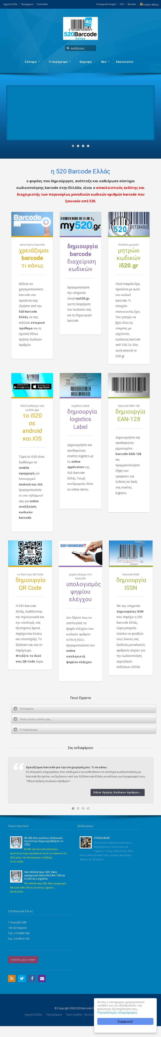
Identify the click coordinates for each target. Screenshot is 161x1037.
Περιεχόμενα (27, 4)
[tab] (83, 708)
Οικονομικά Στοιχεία (106, 4)
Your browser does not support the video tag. (37, 101)
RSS (122, 4)
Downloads (42, 4)
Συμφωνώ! (125, 1021)
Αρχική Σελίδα (10, 4)
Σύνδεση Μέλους (149, 4)
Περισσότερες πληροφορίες (117, 1012)
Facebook (32, 978)
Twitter (22, 978)
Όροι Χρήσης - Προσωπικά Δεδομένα (88, 1014)
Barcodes (132, 4)
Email (42, 978)
